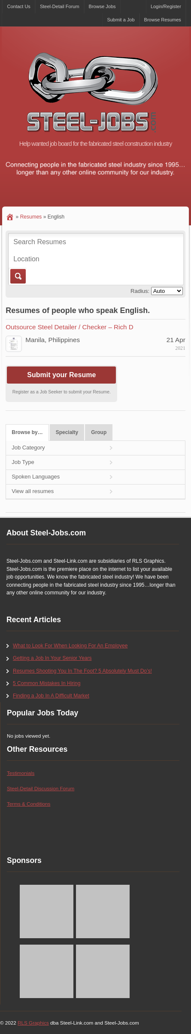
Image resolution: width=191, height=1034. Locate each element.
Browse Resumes (162, 19)
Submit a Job (120, 19)
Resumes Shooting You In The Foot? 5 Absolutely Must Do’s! (82, 671)
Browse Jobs (102, 6)
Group (98, 432)
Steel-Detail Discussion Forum (40, 788)
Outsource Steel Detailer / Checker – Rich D (69, 327)
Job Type (23, 462)
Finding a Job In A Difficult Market (51, 696)
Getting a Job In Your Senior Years (52, 658)
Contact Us (18, 6)
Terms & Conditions (28, 804)
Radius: (139, 291)
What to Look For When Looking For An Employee (70, 646)
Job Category (28, 447)
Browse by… (27, 432)
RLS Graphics (33, 1022)
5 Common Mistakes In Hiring (46, 683)
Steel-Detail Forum (59, 6)
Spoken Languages (36, 476)
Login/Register (166, 6)
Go (17, 276)
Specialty (67, 432)
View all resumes (33, 491)
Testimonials (20, 773)
